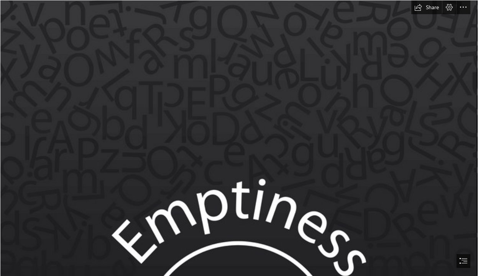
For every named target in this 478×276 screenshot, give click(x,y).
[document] (239, 138)
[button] (426, 7)
